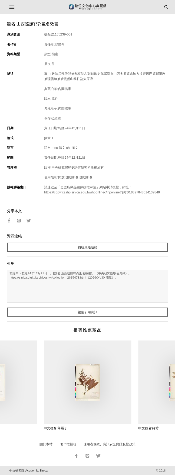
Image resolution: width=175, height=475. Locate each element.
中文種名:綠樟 (148, 428)
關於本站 (46, 444)
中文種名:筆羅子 (55, 428)
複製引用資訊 (87, 312)
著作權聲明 (68, 444)
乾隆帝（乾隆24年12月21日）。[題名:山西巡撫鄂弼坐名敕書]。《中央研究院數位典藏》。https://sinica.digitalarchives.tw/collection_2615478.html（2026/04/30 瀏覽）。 (87, 286)
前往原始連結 (87, 247)
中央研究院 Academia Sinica (28, 470)
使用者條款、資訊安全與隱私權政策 (109, 444)
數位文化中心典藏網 (87, 7)
